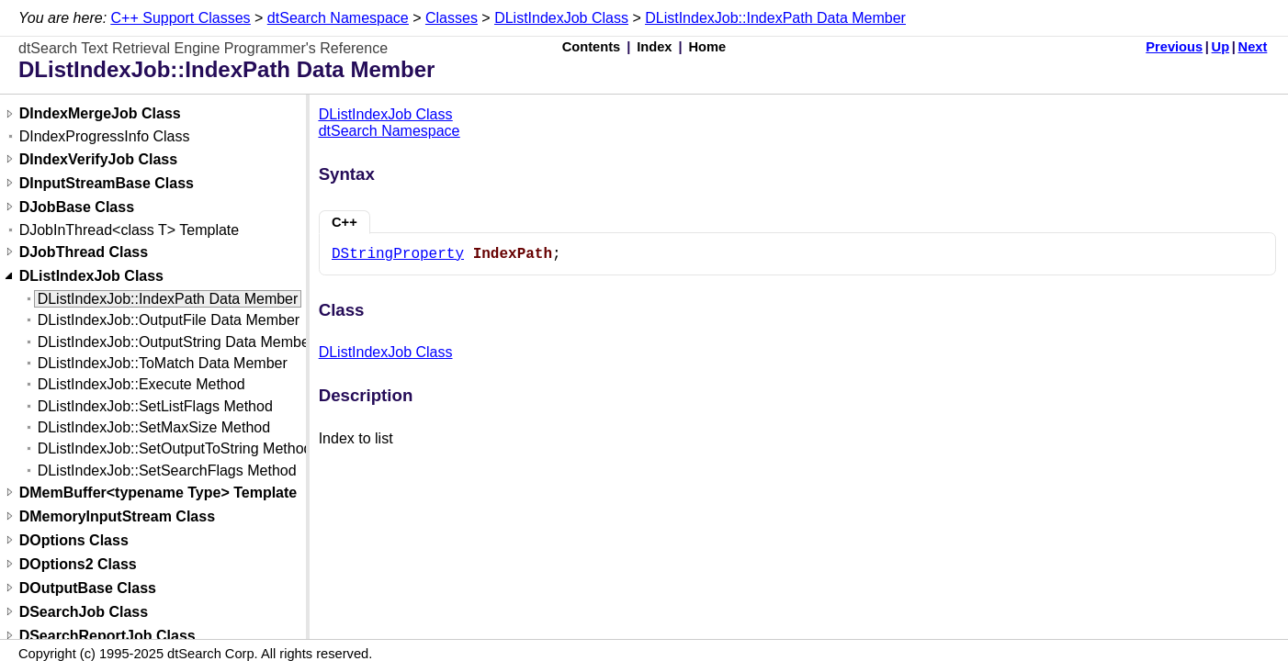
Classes (451, 18)
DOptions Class (74, 540)
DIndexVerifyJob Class (98, 159)
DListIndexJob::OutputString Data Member (176, 342)
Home (708, 46)
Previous (1174, 46)
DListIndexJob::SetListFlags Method (155, 406)
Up (1221, 46)
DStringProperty (398, 254)
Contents (591, 46)
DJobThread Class (83, 252)
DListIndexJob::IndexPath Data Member (775, 18)
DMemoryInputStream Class (117, 516)
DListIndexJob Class (561, 18)
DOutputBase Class (87, 588)
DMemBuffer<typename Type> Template (158, 492)
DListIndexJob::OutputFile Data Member (168, 320)
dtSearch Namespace (338, 18)
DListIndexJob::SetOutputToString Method (175, 448)
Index (654, 46)
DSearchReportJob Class (107, 636)
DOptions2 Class (78, 564)
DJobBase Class (76, 207)
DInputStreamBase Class (106, 183)
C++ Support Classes (181, 18)
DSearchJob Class (84, 612)
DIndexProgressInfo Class (104, 136)
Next (1253, 46)
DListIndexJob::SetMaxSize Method (154, 427)
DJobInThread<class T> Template (129, 230)
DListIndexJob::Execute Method (141, 384)
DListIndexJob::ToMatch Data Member (163, 363)
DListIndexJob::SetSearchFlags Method (167, 470)
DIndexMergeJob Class (100, 114)
